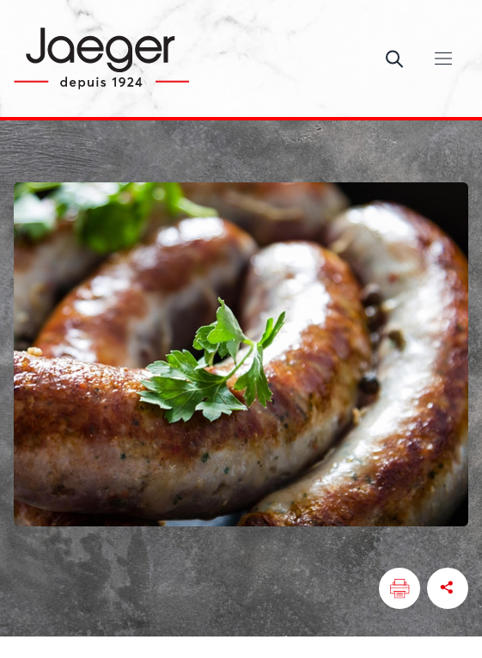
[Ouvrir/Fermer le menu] (443, 58)
